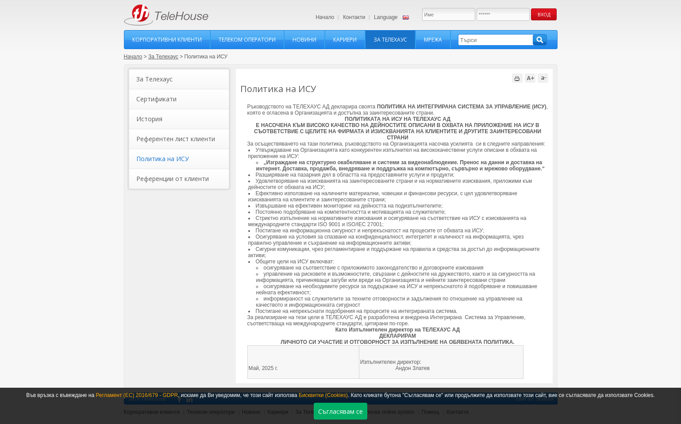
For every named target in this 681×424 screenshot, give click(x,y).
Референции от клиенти (172, 178)
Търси (540, 40)
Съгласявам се (340, 411)
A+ (530, 78)
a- (543, 78)
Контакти (354, 17)
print (517, 78)
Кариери (345, 39)
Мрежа (433, 39)
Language (385, 17)
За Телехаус (390, 39)
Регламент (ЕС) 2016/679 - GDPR (137, 395)
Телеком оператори (247, 39)
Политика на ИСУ (162, 158)
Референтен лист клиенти (175, 139)
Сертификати (156, 99)
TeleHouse (166, 15)
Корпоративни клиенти (167, 39)
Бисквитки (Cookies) (323, 395)
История (149, 119)
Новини (304, 39)
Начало (324, 17)
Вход (544, 14)
